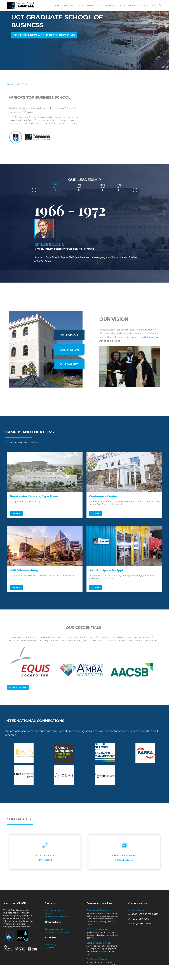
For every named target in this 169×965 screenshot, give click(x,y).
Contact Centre (136, 910)
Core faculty (50, 944)
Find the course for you (56, 910)
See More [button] (16, 513)
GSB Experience (107, 5)
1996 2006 (118, 186)
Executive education (54, 929)
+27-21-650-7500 (140, 919)
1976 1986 (79, 186)
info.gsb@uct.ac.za (141, 923)
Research (49, 948)
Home (56, 5)
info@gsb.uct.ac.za (124, 860)
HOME (10, 84)
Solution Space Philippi (98, 943)
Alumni (48, 913)
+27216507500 (45, 860)
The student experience (56, 916)
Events (144, 5)
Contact (153, 5)
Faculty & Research (86, 5)
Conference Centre (96, 959)
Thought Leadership (128, 5)
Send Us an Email (124, 855)
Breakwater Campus (97, 910)
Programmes (67, 5)
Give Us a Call (45, 855)
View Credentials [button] (17, 688)
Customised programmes (57, 932)
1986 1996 (102, 186)
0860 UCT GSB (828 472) (144, 914)
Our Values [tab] (69, 364)
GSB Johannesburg (96, 929)
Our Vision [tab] (69, 335)
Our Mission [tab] (69, 349)
